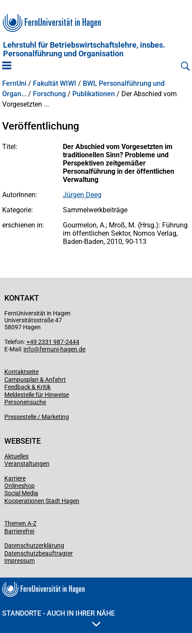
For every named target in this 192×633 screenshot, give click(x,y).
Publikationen (93, 94)
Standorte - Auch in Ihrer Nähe (58, 618)
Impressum (19, 560)
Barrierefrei (19, 531)
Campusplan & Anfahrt (35, 379)
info (28, 349)
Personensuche (25, 402)
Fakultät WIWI (54, 84)
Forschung (49, 94)
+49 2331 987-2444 (52, 341)
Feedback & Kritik (27, 386)
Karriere (15, 478)
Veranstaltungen (26, 463)
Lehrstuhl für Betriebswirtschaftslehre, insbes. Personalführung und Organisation (84, 49)
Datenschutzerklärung (34, 545)
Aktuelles (16, 456)
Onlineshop (19, 485)
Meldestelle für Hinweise (36, 394)
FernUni (14, 84)
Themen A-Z (20, 523)
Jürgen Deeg (82, 195)
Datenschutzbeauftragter (38, 553)
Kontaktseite (21, 371)
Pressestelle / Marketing (36, 416)
